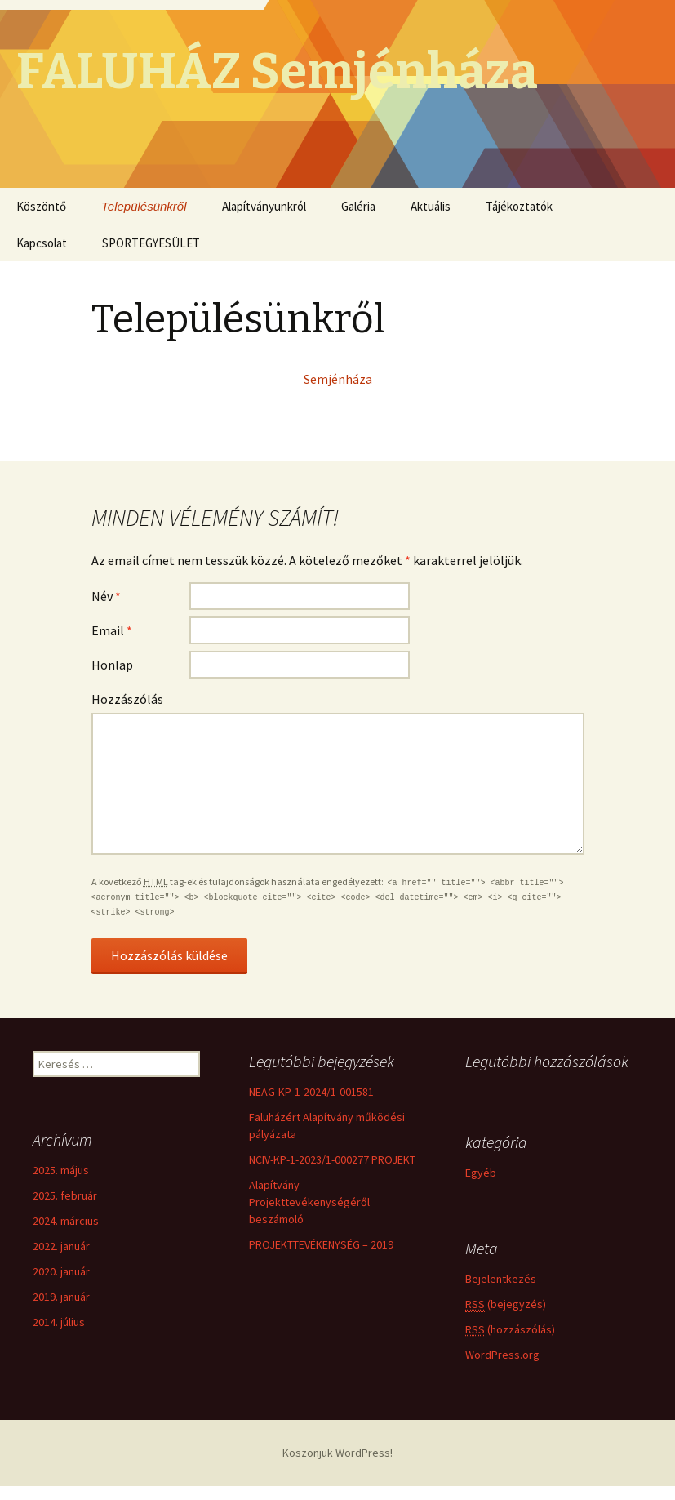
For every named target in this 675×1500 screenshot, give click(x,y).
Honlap (112, 665)
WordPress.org (502, 1357)
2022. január (61, 1246)
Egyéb (480, 1175)
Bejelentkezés (500, 1281)
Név (106, 596)
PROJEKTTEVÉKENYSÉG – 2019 (321, 1244)
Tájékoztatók (519, 206)
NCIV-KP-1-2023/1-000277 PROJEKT (332, 1159)
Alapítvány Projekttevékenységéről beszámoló (309, 1201)
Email (111, 630)
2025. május (61, 1170)
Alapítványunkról (264, 206)
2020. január (61, 1271)
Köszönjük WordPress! (337, 1452)
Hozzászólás (127, 699)
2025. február (65, 1195)
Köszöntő (41, 206)
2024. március (66, 1220)
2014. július (59, 1322)
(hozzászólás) (510, 1331)
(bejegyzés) (505, 1307)
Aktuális (431, 206)
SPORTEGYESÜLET (151, 243)
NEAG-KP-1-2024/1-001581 (311, 1091)
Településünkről (144, 206)
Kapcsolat (41, 243)
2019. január (61, 1296)
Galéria (358, 206)
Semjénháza (338, 379)
